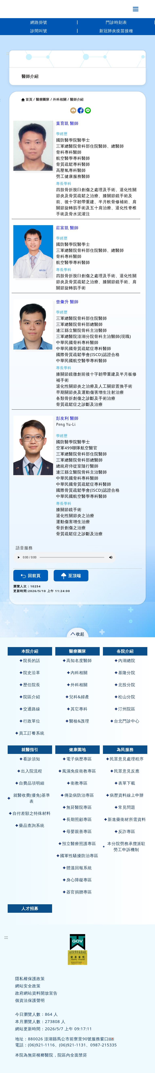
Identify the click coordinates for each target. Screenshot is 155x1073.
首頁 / (30, 99)
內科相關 (77, 672)
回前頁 (31, 575)
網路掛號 (38, 22)
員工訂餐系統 (30, 733)
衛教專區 (77, 783)
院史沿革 (30, 672)
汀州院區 (125, 709)
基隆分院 (125, 672)
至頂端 (71, 576)
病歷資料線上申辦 (125, 795)
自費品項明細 (30, 783)
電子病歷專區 (77, 759)
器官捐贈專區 (77, 892)
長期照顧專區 (77, 819)
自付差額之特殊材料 (30, 813)
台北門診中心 (125, 721)
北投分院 (125, 684)
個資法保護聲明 (30, 1000)
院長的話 (30, 660)
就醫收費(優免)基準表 (29, 798)
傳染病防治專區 (77, 795)
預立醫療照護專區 (77, 843)
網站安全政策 (28, 986)
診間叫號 (38, 30)
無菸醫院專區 (77, 807)
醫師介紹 (30, 76)
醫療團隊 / (44, 99)
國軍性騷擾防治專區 (77, 855)
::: (8, 53)
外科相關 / (61, 99)
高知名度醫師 (77, 660)
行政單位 (30, 721)
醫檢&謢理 (77, 721)
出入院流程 (30, 771)
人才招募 (29, 908)
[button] (78, 633)
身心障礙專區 (77, 880)
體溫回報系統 (77, 867)
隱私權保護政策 (30, 978)
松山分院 (125, 696)
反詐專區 (125, 831)
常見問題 (125, 807)
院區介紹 (30, 696)
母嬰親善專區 (77, 831)
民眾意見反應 (125, 771)
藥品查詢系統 (30, 825)
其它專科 (77, 709)
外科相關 (77, 684)
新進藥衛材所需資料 (125, 819)
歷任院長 (30, 684)
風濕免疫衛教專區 (77, 771)
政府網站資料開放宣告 (36, 993)
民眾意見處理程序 (125, 759)
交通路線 (30, 709)
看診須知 (30, 759)
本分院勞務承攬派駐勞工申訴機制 (124, 846)
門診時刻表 (116, 22)
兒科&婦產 (77, 696)
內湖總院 (125, 660)
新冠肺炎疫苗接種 (116, 30)
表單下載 (125, 783)
